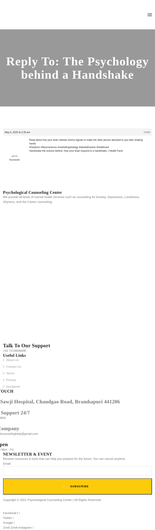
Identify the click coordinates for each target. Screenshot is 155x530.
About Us (12, 360)
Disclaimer (13, 386)
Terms (10, 373)
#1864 (147, 132)
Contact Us (13, 366)
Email (7, 463)
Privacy (11, 380)
